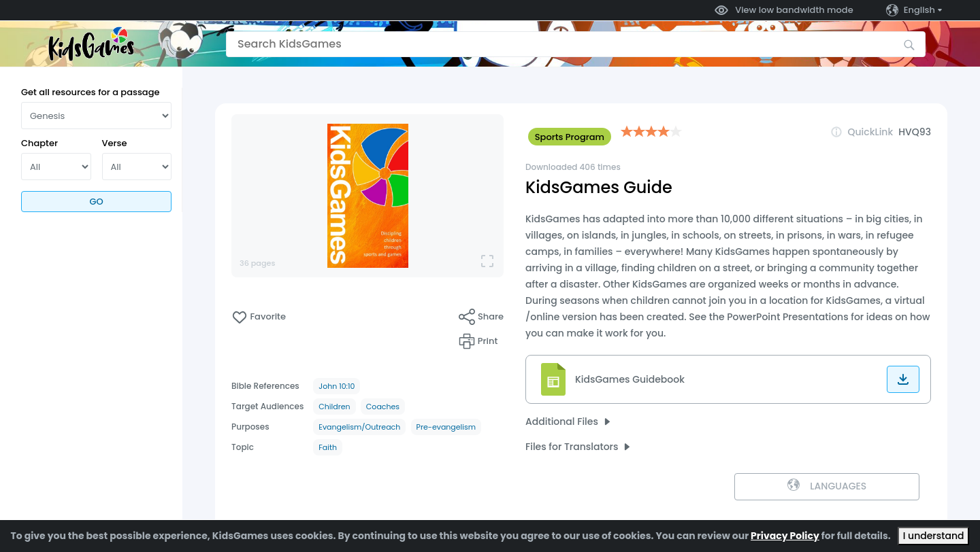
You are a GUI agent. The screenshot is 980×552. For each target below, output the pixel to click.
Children (334, 406)
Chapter (39, 143)
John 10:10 (336, 386)
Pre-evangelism (446, 426)
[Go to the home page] (91, 44)
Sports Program (569, 137)
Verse (114, 143)
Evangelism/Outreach (359, 426)
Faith (327, 447)
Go (96, 201)
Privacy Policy (785, 535)
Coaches (382, 406)
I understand (933, 535)
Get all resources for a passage (90, 92)
